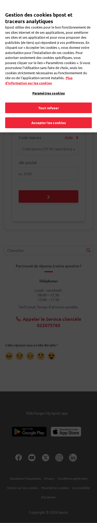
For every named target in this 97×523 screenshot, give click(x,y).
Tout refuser (48, 101)
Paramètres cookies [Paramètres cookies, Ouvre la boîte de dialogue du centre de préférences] (48, 86)
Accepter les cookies (48, 116)
